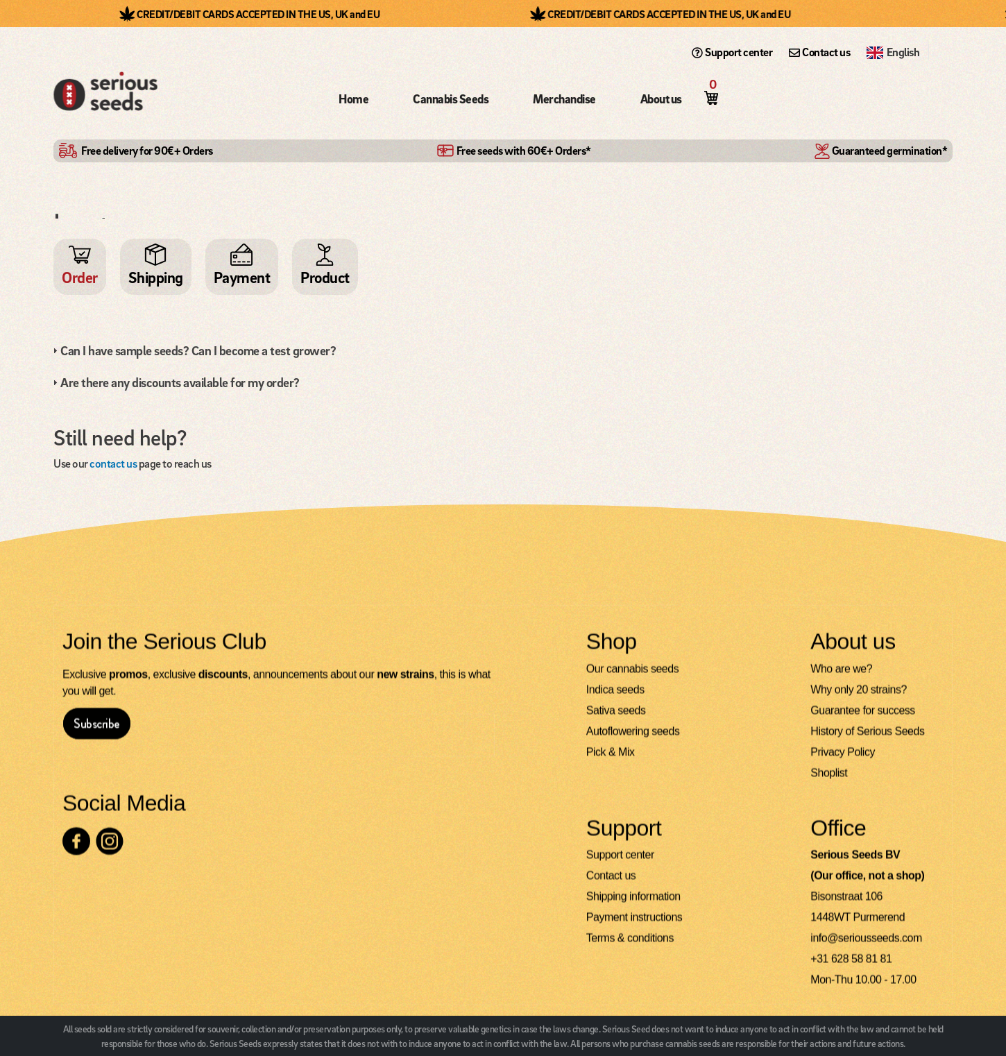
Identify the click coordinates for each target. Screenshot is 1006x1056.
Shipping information (633, 906)
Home (353, 99)
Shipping (155, 277)
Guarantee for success (862, 720)
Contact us (819, 52)
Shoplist (828, 782)
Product (325, 277)
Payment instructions (634, 926)
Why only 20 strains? (858, 699)
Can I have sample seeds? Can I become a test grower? (198, 350)
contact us (113, 463)
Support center (732, 52)
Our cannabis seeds (632, 678)
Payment (242, 277)
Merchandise (564, 99)
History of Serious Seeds (867, 741)
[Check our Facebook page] (76, 851)
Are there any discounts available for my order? (180, 382)
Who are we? (841, 678)
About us (661, 99)
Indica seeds (615, 699)
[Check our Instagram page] (109, 851)
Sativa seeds (616, 720)
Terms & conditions (630, 947)
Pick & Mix (610, 761)
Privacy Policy (842, 761)
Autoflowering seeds (633, 741)
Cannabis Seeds (450, 99)
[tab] (501, 350)
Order (80, 277)
